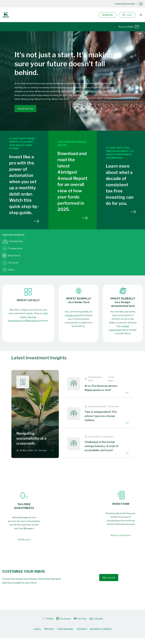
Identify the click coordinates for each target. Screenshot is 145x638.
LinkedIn (96, 618)
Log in (127, 15)
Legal (37, 629)
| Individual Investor (126, 3)
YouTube (80, 618)
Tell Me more (24, 539)
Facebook (63, 618)
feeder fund (72, 315)
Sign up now (109, 577)
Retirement (32, 320)
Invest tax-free (25, 108)
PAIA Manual (65, 629)
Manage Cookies (100, 629)
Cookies (82, 629)
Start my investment (120, 535)
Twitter (47, 618)
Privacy (49, 629)
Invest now (107, 15)
